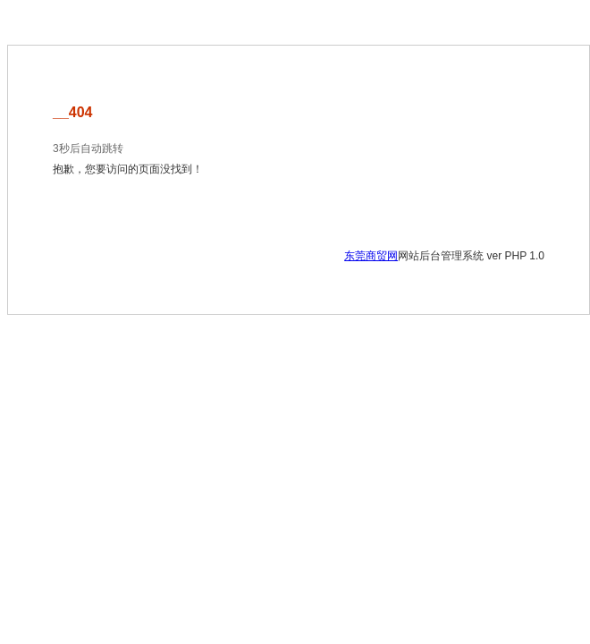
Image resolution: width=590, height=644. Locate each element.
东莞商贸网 (371, 256)
